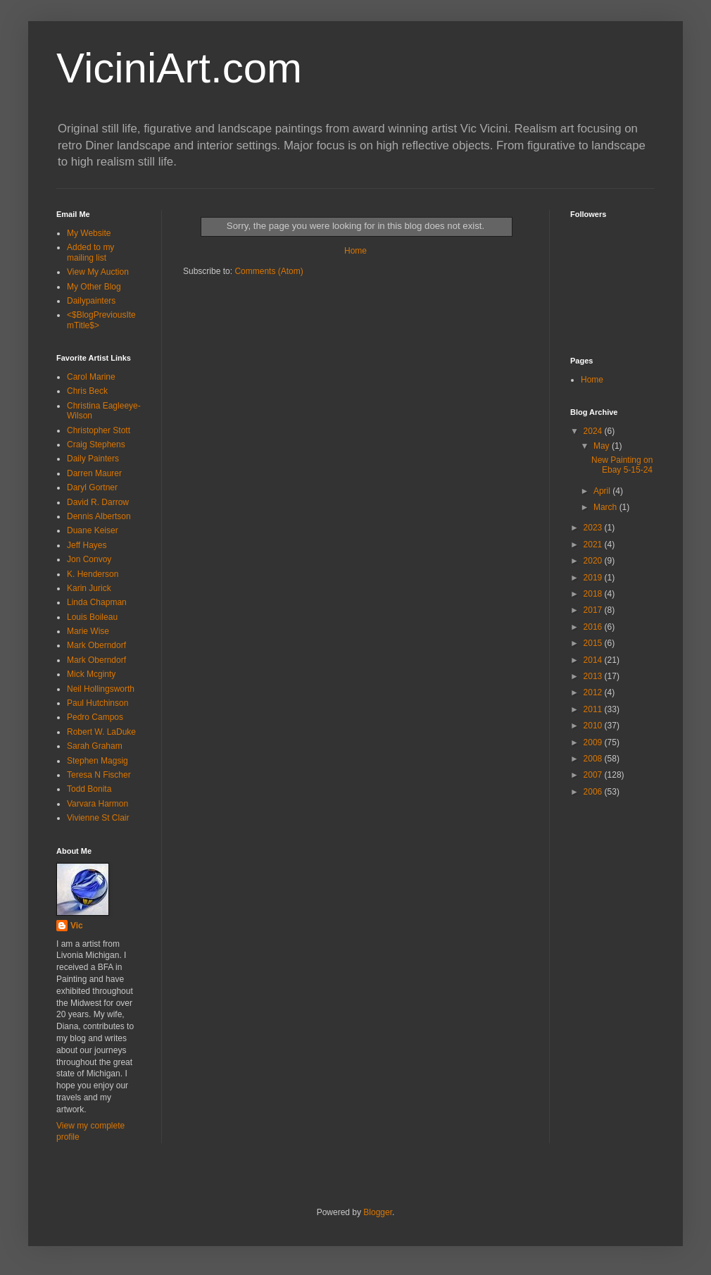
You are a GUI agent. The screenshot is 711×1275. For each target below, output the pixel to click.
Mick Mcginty (91, 674)
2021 (594, 544)
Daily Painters (93, 459)
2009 (594, 742)
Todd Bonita (89, 789)
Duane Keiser (92, 530)
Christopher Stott (98, 430)
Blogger (377, 1212)
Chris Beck (87, 391)
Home (355, 251)
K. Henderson (92, 574)
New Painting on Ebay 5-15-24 (622, 465)
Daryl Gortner (92, 487)
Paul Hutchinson (97, 703)
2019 (594, 578)
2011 (594, 709)
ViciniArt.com (179, 68)
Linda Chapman (97, 602)
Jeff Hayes (86, 545)
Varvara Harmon (97, 804)
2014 (594, 660)
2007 (594, 775)
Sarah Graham (94, 746)
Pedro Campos (95, 717)
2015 (594, 643)
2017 (594, 610)
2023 (594, 528)
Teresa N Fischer (99, 775)
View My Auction (98, 272)
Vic (76, 926)
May (602, 446)
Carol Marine (91, 377)
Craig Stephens (96, 444)
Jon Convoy (89, 559)
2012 (594, 692)
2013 (594, 676)
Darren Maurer (94, 473)
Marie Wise (88, 631)
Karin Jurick (89, 588)
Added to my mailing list (90, 252)
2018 (594, 594)
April (602, 491)
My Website (89, 233)
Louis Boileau (92, 617)
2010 (594, 725)
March (606, 507)
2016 (594, 627)
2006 (594, 792)
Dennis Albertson (99, 516)
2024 (594, 431)
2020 (594, 561)
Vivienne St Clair (98, 818)
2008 (594, 759)
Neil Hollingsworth (100, 689)
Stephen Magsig (97, 761)
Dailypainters (91, 301)
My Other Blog (94, 287)
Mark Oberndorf (96, 645)
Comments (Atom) (268, 271)
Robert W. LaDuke (101, 732)
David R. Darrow (98, 502)
